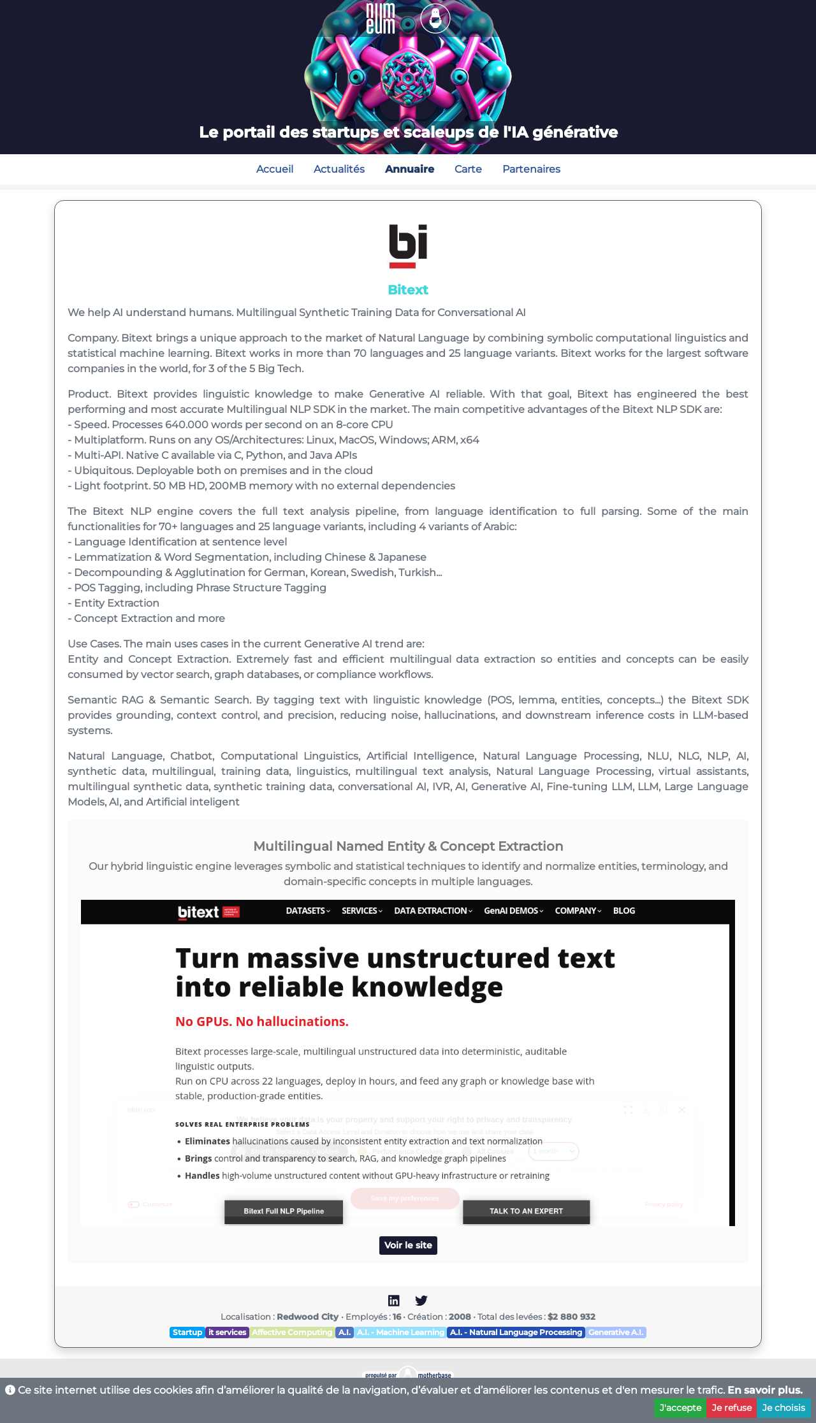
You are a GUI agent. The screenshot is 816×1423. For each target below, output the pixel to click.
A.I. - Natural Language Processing (516, 1332)
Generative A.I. (615, 1332)
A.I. (345, 1332)
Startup (187, 1332)
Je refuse (732, 1407)
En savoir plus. (765, 1390)
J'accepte (680, 1407)
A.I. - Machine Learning (400, 1332)
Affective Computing (292, 1332)
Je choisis (783, 1407)
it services (227, 1332)
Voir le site (408, 1245)
